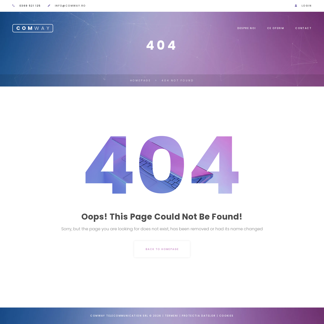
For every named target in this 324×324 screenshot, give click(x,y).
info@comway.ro (70, 5)
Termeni (171, 315)
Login (307, 5)
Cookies (226, 315)
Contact (303, 28)
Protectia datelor (199, 315)
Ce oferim (275, 28)
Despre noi (246, 28)
